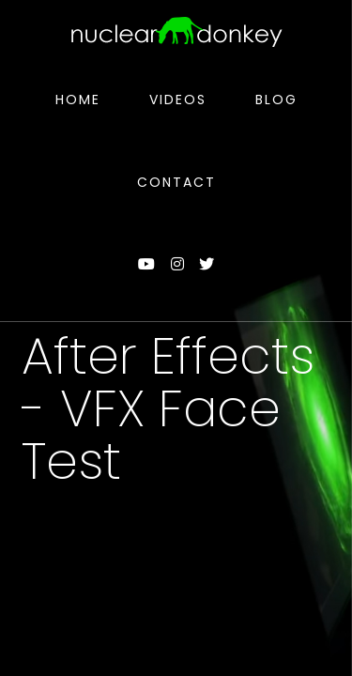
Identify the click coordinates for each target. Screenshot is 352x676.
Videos (178, 99)
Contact (176, 182)
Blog (276, 99)
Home (77, 99)
